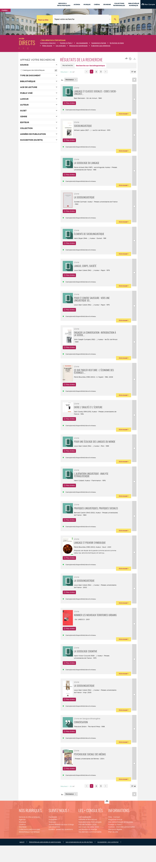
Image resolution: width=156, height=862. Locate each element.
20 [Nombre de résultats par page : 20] (132, 71)
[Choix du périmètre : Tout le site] (45, 19)
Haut (106, 846)
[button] (148, 4)
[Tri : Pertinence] (71, 80)
